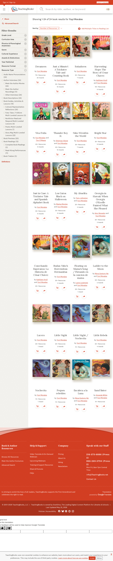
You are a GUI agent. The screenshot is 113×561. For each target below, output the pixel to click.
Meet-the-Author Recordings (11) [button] (12, 90)
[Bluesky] (62, 511)
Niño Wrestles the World (80, 134)
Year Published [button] (14, 62)
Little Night (60, 335)
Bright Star (100, 132)
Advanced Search (10, 23)
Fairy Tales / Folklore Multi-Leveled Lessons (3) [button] (15, 114)
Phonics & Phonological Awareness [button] (14, 44)
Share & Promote (36, 469)
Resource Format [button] (14, 66)
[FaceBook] (59, 511)
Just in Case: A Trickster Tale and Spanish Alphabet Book (41, 198)
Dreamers (40, 66)
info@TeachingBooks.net (97, 474)
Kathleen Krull (101, 80)
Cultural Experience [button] (14, 54)
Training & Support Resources (41, 465)
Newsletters (63, 466)
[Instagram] (72, 511)
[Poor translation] (8, 528)
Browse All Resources (10, 457)
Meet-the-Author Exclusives (13, 461)
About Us (61, 458)
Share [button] (5, 19)
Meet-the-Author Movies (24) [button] (14, 84)
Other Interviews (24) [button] (13, 95)
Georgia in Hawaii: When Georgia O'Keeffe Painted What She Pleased (100, 201)
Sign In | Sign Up (9, 2)
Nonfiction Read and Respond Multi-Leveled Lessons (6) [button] (14, 121)
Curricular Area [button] (14, 39)
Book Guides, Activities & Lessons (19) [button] (13, 102)
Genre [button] (14, 50)
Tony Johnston (82, 198)
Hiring (60, 462)
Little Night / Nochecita (80, 337)
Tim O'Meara (41, 140)
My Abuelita (80, 193)
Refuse (99, 558)
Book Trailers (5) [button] (10, 156)
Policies (42, 511)
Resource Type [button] (14, 70)
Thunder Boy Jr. (61, 134)
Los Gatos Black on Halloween (61, 196)
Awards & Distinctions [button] (14, 58)
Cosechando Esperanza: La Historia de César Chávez (40, 270)
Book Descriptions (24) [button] (13, 98)
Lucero (41, 335)
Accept (92, 558)
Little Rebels (100, 335)
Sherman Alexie (62, 141)
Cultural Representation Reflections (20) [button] (14, 108)
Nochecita (40, 390)
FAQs (32, 473)
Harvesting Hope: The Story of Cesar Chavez (100, 71)
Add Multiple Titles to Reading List (93, 28)
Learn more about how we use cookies (73, 558)
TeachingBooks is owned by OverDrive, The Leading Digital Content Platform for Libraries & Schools (70, 505)
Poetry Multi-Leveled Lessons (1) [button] (13, 128)
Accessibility (51, 511)
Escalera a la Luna (80, 392)
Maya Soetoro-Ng (101, 273)
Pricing (60, 454)
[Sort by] (49, 28)
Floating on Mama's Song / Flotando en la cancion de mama (80, 271)
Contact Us (91, 479)
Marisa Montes (62, 204)
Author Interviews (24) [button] (12, 80)
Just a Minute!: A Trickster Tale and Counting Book (61, 71)
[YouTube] (69, 511)
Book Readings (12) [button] (11, 141)
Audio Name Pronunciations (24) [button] (14, 75)
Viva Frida (40, 132)
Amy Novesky (100, 213)
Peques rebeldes (60, 392)
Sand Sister (100, 390)
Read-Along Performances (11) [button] (15, 151)
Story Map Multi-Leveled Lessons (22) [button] (15, 134)
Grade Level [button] (14, 35)
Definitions (6, 162)
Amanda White (101, 395)
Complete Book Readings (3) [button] (15, 146)
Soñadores (80, 66)
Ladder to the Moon (100, 267)
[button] (4, 9)
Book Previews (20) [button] (11, 138)
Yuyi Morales (42, 71)
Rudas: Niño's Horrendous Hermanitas (60, 268)
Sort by (35, 28)
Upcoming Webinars (38, 461)
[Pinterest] (66, 511)
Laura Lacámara (81, 283)
